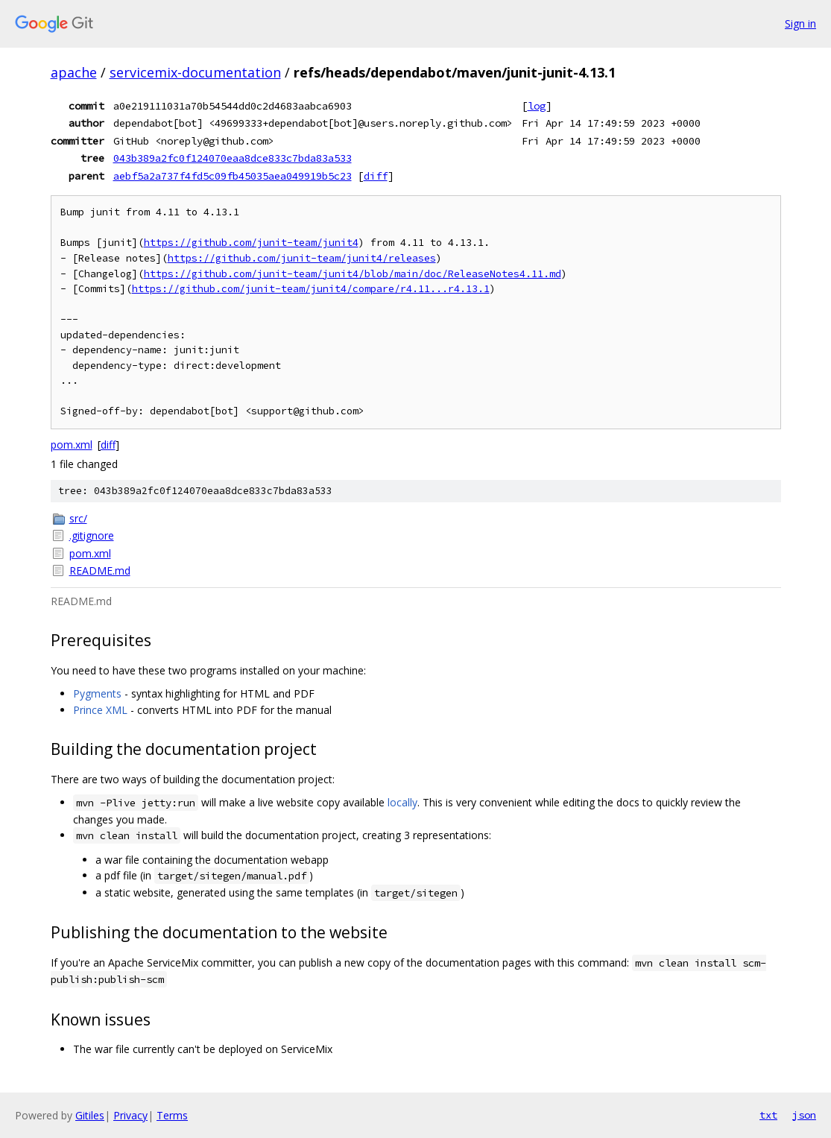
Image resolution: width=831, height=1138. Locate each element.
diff (376, 176)
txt (768, 1115)
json (804, 1115)
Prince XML (100, 710)
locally (402, 802)
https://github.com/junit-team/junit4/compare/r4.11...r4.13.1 (311, 288)
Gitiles (89, 1115)
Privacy (130, 1115)
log (537, 106)
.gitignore (91, 535)
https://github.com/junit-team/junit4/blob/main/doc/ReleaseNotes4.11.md (352, 274)
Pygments (97, 693)
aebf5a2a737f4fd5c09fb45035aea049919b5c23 (232, 176)
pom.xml (71, 444)
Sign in (800, 23)
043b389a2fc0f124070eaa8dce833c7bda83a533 (232, 158)
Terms (172, 1115)
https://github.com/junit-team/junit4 (251, 242)
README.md (99, 570)
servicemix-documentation (195, 72)
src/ (78, 518)
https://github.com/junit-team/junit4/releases (302, 258)
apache (74, 72)
